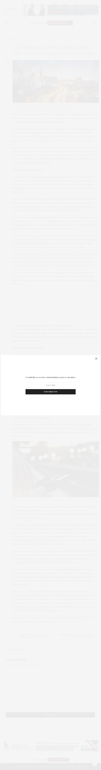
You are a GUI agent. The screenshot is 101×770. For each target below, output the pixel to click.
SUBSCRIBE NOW (50, 392)
